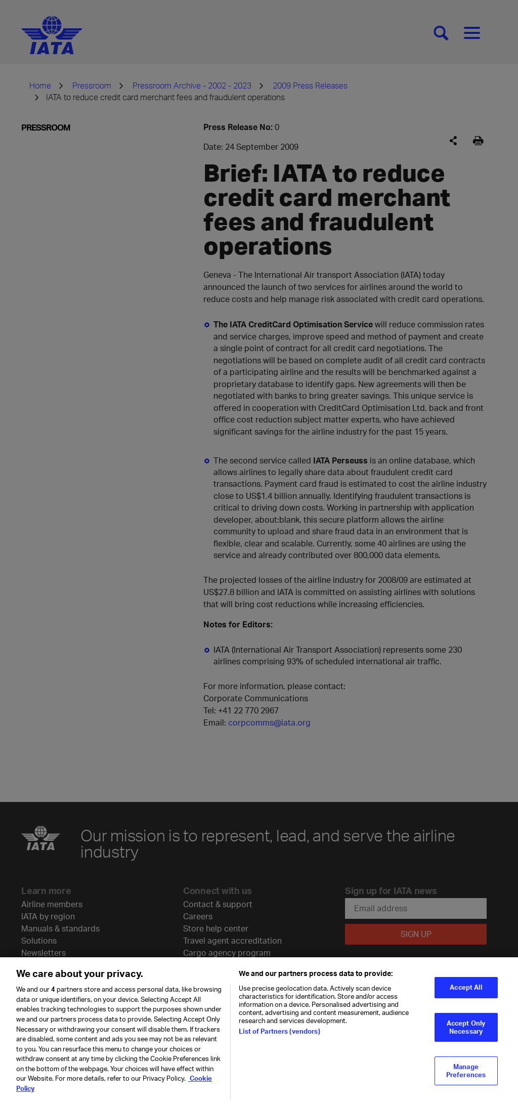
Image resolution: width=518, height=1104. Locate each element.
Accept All (466, 991)
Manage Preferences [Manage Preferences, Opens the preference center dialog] (466, 1075)
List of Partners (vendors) (279, 1035)
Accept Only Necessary (466, 1031)
